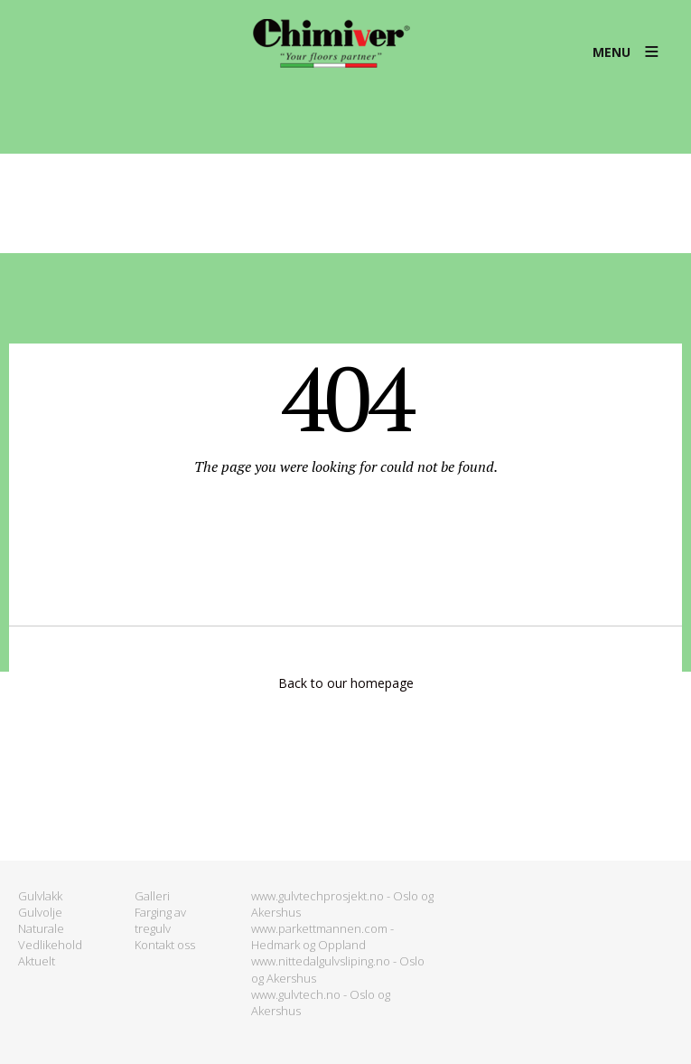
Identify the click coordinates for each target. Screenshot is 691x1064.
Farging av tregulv (160, 920)
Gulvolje (40, 912)
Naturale (41, 928)
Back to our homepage (346, 683)
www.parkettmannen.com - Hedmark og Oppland (322, 936)
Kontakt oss (165, 945)
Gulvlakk (40, 896)
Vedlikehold (50, 945)
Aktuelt (36, 961)
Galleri (152, 896)
